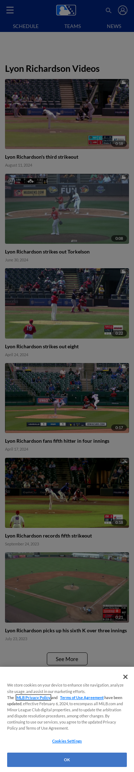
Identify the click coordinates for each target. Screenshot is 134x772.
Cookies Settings (67, 741)
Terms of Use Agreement (82, 697)
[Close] (125, 677)
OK (67, 759)
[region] (67, 719)
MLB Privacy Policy (33, 697)
